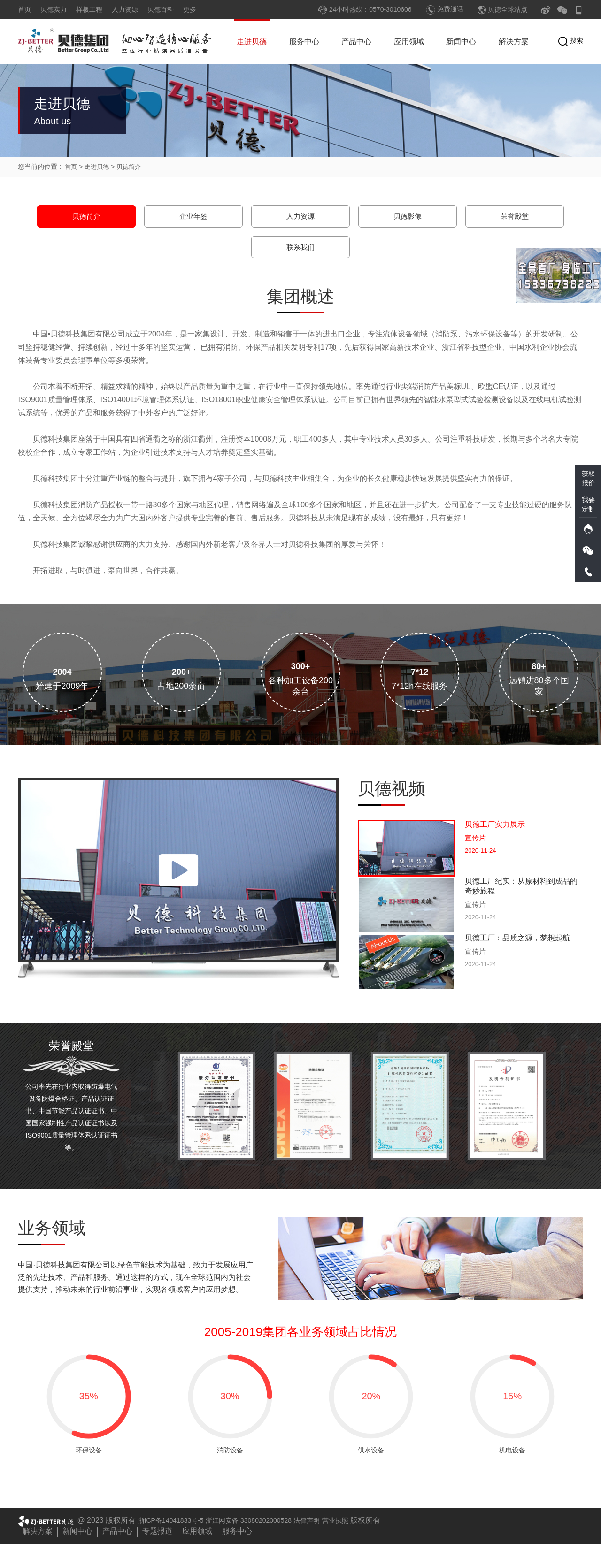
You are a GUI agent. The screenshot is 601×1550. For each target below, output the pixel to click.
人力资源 (125, 9)
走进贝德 (252, 42)
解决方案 (514, 42)
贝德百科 (160, 9)
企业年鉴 (193, 217)
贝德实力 (53, 9)
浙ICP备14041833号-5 (175, 1526)
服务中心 (304, 42)
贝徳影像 (408, 217)
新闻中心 (461, 42)
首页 (24, 9)
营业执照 (362, 1526)
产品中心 (356, 42)
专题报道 (157, 1537)
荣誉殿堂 (515, 217)
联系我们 (300, 248)
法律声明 (331, 1526)
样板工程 (89, 9)
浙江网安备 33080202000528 (264, 1526)
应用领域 (409, 42)
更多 (189, 9)
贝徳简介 (132, 166)
